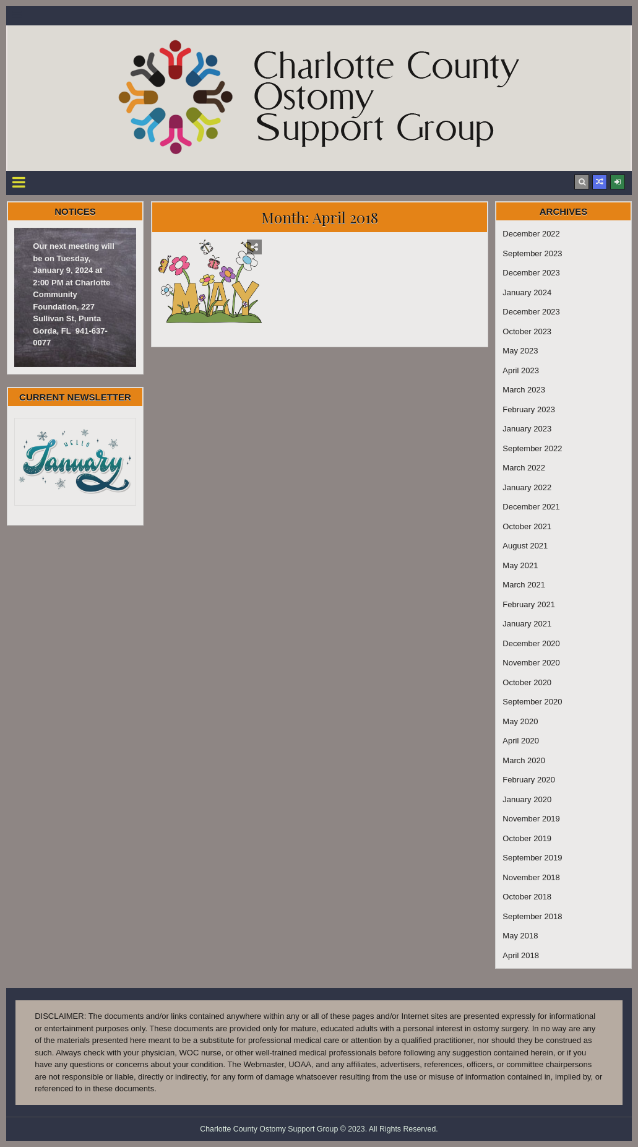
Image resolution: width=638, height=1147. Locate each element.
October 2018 (526, 896)
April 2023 (520, 370)
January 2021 (526, 623)
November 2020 (531, 662)
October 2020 (526, 682)
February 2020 (528, 779)
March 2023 (523, 389)
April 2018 (520, 955)
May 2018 (520, 935)
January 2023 (526, 428)
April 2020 (520, 740)
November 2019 (531, 818)
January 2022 (526, 487)
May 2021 (520, 565)
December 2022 (531, 233)
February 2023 (528, 409)
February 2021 (528, 604)
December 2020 (531, 643)
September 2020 (532, 701)
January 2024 (526, 292)
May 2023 (520, 350)
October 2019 (526, 838)
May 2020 (520, 721)
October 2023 (526, 331)
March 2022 (523, 467)
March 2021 (523, 584)
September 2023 (532, 253)
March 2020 (523, 760)
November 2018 (531, 877)
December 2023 (531, 272)
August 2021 (525, 545)
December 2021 (531, 506)
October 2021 (526, 526)
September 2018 (532, 916)
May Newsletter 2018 (210, 334)
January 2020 (526, 799)
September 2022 (532, 448)
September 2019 (532, 857)
